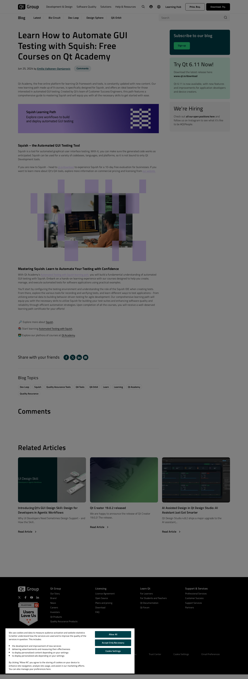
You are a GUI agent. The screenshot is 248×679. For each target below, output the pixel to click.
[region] (70, 651)
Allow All (113, 634)
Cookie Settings (113, 651)
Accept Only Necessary (113, 642)
